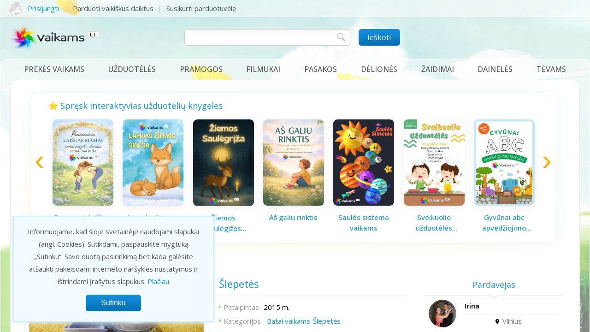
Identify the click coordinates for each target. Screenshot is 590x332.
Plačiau (158, 281)
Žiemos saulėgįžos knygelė (223, 223)
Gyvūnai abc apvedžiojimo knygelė (504, 223)
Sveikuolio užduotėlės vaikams (434, 223)
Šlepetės (327, 321)
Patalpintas (241, 307)
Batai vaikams (288, 321)
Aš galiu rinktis (293, 217)
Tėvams (551, 69)
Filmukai (263, 69)
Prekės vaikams (54, 69)
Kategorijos (242, 321)
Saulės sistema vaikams (363, 222)
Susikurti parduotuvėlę (201, 8)
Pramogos (201, 69)
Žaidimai (437, 69)
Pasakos (320, 69)
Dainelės (495, 69)
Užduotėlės (132, 69)
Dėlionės (379, 69)
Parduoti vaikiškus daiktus (113, 8)
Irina (472, 306)
